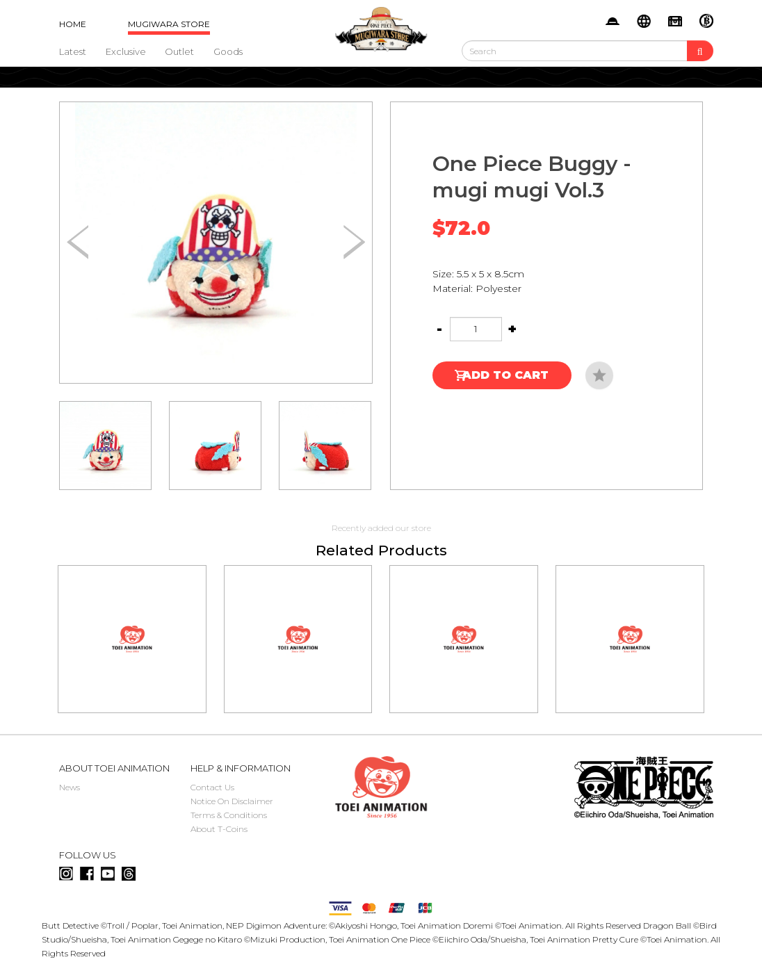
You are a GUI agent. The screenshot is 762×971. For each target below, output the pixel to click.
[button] (354, 242)
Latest (72, 51)
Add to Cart (505, 375)
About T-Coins (219, 829)
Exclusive (126, 51)
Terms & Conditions (228, 815)
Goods (228, 51)
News (69, 787)
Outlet (179, 51)
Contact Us (212, 787)
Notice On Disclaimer (231, 801)
